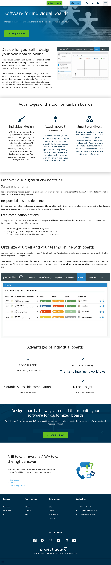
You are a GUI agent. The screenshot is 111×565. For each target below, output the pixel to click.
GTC (50, 507)
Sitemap (52, 518)
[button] (105, 3)
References (28, 507)
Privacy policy (53, 514)
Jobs (26, 514)
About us (28, 511)
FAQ (4, 514)
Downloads (7, 511)
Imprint (51, 511)
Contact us (7, 507)
